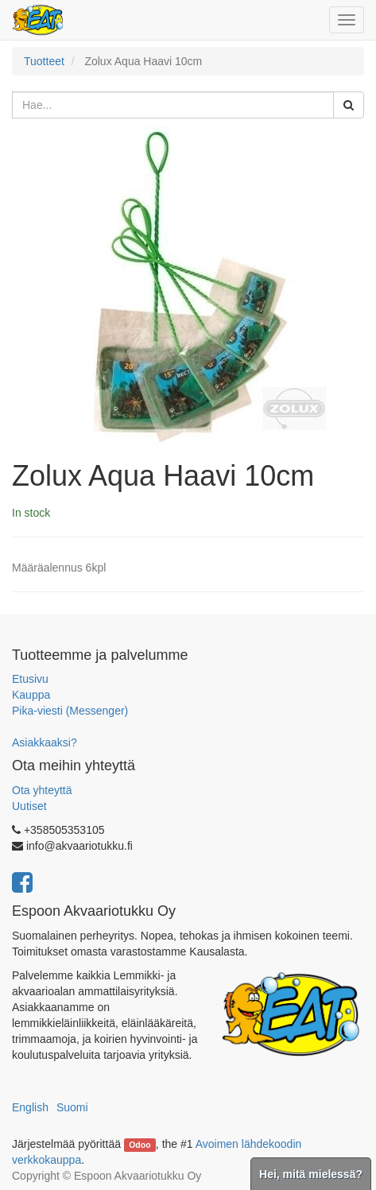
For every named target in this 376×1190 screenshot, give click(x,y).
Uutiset (29, 806)
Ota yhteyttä (42, 790)
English (30, 1107)
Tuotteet (44, 61)
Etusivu (30, 679)
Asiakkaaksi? (44, 742)
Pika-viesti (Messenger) (70, 710)
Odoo (139, 1144)
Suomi (72, 1107)
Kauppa (31, 694)
